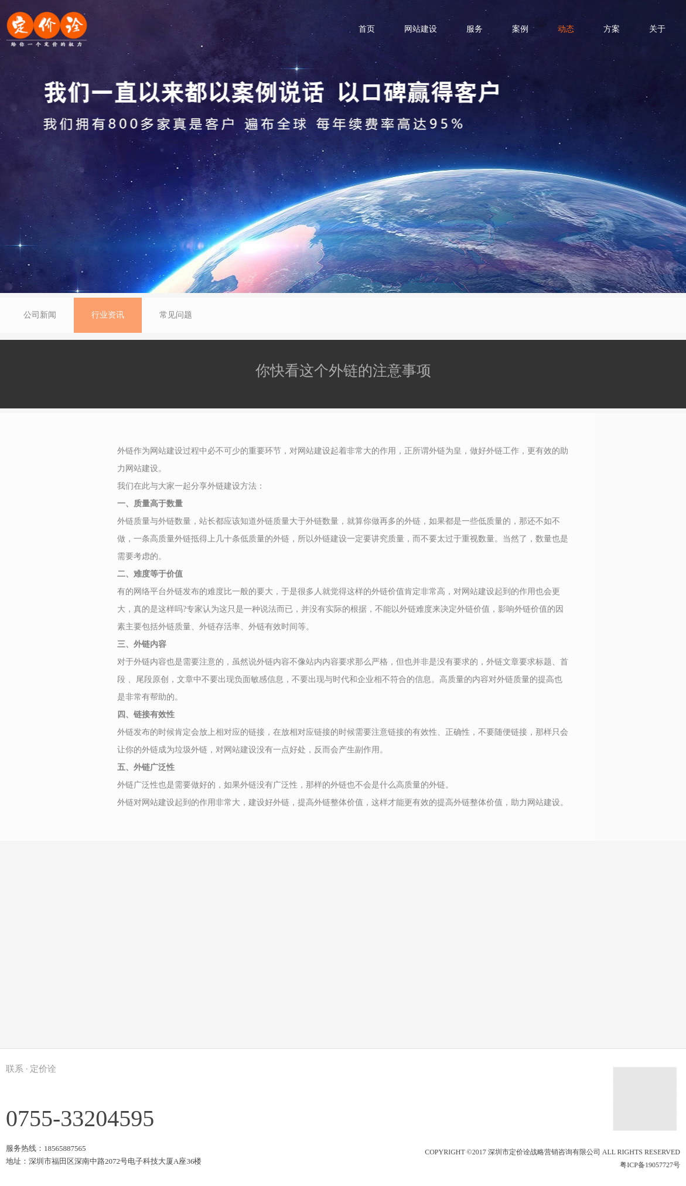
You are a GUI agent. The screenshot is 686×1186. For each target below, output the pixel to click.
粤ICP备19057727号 (650, 1165)
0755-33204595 (80, 1118)
